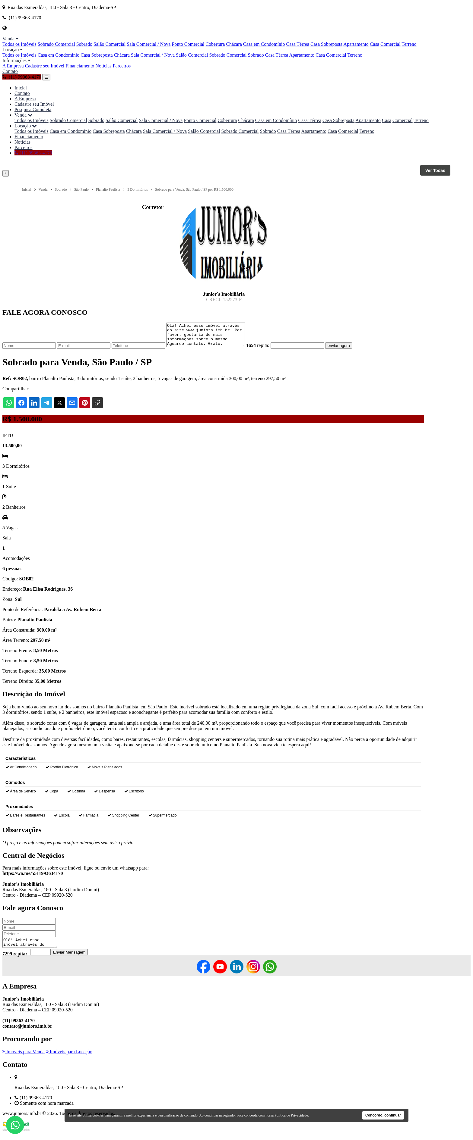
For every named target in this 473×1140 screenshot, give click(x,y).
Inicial (20, 87)
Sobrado (84, 44)
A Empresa (13, 65)
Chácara (234, 44)
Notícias (103, 65)
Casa (374, 44)
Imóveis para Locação (69, 1057)
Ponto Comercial (188, 44)
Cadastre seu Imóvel (45, 65)
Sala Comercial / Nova (148, 44)
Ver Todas (435, 170)
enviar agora (348, 350)
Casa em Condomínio (264, 44)
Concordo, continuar (383, 1115)
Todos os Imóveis (19, 44)
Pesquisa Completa (32, 109)
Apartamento (356, 44)
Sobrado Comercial (56, 44)
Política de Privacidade (291, 1115)
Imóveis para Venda (23, 1057)
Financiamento (79, 65)
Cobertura (215, 44)
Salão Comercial (109, 44)
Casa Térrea (297, 44)
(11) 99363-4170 (21, 77)
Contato (10, 71)
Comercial (390, 44)
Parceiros (122, 65)
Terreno (409, 44)
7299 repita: (14, 960)
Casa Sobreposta (326, 44)
